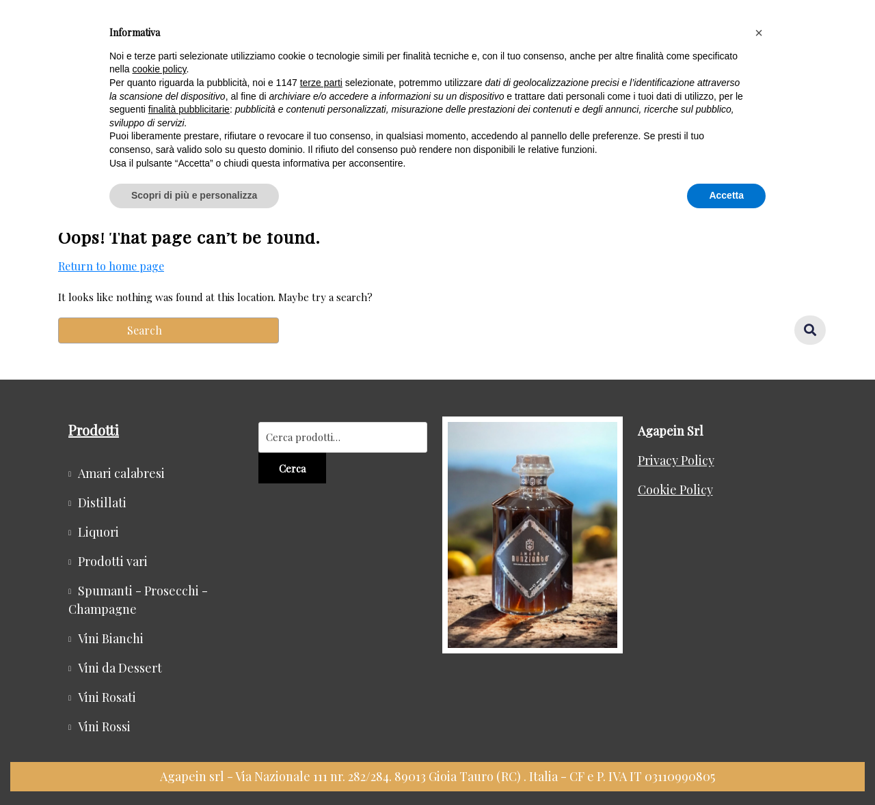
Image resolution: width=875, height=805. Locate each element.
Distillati (102, 502)
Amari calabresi (121, 473)
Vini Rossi (104, 726)
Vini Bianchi (111, 638)
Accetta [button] (726, 195)
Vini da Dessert (120, 668)
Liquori (98, 532)
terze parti (321, 82)
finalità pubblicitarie (189, 109)
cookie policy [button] (159, 68)
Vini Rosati (107, 697)
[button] (759, 33)
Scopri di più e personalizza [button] (194, 195)
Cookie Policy (675, 489)
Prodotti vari (113, 561)
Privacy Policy (676, 460)
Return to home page (111, 266)
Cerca (292, 468)
